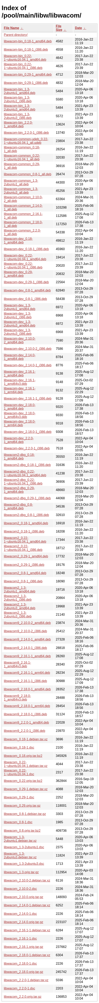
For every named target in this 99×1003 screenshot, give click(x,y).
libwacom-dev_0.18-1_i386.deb (26, 249)
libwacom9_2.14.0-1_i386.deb (25, 648)
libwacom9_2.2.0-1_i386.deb (24, 730)
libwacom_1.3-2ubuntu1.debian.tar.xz (20, 838)
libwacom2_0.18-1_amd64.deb (26, 523)
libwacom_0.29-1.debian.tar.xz (25, 789)
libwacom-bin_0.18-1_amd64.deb (28, 41)
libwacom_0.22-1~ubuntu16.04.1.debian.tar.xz (25, 764)
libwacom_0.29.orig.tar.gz (22, 805)
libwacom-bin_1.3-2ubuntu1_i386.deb (18, 99)
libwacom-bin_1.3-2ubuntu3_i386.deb (18, 116)
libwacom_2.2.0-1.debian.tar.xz (26, 980)
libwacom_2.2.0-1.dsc (19, 988)
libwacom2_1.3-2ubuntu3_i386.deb (18, 614)
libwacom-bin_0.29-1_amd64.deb (28, 74)
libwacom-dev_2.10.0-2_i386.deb (28, 348)
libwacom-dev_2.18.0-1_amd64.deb (20, 406)
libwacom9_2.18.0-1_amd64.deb (27, 689)
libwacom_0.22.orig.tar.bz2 (23, 781)
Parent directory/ (15, 35)
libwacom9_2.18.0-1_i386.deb (25, 714)
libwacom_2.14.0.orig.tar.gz (23, 922)
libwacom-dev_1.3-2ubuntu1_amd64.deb (19, 307)
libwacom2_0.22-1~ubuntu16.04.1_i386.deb (23, 548)
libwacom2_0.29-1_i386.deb (24, 564)
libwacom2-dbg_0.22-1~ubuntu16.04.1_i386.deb (23, 481)
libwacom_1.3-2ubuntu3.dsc (24, 863)
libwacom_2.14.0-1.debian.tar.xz (27, 905)
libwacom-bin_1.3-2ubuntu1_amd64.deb (19, 91)
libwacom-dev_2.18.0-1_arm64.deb (20, 423)
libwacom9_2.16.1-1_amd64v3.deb (17, 664)
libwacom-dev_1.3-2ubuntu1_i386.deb (18, 315)
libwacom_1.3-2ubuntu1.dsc (24, 847)
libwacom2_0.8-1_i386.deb (23, 581)
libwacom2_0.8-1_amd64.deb (25, 573)
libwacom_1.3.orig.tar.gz (21, 872)
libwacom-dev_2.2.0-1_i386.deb (27, 448)
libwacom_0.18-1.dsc (19, 747)
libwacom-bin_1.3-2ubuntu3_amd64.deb (19, 107)
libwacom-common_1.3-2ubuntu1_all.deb (21, 182)
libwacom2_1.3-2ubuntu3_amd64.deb (19, 606)
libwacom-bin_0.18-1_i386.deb (26, 49)
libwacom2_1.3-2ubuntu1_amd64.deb (19, 589)
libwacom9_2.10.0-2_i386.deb (25, 631)
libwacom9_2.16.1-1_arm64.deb (27, 672)
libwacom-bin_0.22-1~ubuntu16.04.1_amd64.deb (25, 57)
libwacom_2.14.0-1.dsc (20, 913)
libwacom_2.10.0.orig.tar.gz (23, 897)
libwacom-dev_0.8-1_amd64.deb (27, 290)
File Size (59, 27)
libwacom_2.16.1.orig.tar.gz (23, 947)
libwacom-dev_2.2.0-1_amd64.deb (19, 440)
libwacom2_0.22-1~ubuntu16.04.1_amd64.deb (25, 539)
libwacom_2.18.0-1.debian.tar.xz (27, 955)
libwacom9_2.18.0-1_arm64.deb (27, 706)
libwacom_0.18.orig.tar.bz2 (23, 755)
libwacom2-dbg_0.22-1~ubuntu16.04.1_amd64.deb (25, 473)
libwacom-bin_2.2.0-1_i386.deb (26, 132)
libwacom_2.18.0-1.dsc (20, 963)
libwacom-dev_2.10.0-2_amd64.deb (20, 340)
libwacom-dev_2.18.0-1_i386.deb (28, 432)
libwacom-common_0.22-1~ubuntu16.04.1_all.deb (22, 157)
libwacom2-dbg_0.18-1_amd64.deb (19, 456)
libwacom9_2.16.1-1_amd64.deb (27, 656)
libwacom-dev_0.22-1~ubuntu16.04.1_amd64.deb (25, 257)
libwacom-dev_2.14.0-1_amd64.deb (20, 356)
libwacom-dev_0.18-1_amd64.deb (18, 240)
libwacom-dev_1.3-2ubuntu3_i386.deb (18, 331)
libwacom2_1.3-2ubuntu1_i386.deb (18, 597)
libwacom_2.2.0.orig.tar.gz (22, 996)
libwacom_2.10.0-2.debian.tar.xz (27, 880)
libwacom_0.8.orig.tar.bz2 (22, 830)
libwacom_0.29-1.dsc (19, 797)
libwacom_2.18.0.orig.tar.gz (23, 972)
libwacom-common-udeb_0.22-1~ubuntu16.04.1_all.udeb (26, 140)
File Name (11, 28)
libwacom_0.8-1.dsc (18, 822)
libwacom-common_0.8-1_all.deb (27, 174)
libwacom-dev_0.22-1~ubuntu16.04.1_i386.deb (23, 265)
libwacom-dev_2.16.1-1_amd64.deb (20, 373)
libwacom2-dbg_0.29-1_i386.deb (27, 498)
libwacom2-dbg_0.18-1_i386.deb (27, 465)
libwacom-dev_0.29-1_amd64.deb (18, 273)
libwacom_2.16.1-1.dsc (20, 938)
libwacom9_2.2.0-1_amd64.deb (26, 722)
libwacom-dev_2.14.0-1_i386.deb (28, 365)
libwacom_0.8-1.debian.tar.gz (25, 814)
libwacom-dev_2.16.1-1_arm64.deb (20, 390)
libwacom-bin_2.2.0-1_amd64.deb (18, 124)
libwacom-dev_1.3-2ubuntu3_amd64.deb (19, 323)
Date (78, 28)
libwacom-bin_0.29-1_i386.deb (26, 83)
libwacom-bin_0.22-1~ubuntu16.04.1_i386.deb (23, 66)
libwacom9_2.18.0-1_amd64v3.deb (17, 697)
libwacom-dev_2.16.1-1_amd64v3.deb (20, 382)
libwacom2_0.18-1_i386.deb (24, 531)
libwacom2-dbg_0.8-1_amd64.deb (18, 506)
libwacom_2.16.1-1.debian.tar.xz (27, 930)
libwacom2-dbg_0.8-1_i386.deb (26, 515)
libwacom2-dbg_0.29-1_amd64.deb (19, 489)
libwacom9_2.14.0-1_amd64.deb (27, 639)
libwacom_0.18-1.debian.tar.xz (25, 739)
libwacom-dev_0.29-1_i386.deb (26, 282)
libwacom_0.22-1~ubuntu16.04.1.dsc (19, 772)
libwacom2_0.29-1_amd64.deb (26, 556)
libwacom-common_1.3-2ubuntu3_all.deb (21, 190)
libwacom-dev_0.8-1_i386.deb (25, 299)
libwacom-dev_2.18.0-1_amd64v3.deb (20, 415)
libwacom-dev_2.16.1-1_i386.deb (28, 398)
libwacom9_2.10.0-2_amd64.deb (27, 623)
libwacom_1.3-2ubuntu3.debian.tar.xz (20, 855)
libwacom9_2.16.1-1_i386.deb (25, 681)
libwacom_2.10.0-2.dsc (20, 888)
